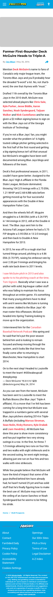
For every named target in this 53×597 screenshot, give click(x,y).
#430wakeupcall (33, 372)
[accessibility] (48, 3)
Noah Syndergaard (24, 110)
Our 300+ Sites (40, 537)
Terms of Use (39, 548)
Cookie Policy (9, 553)
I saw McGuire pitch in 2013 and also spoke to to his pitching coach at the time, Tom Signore (26, 277)
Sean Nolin (9, 424)
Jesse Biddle (24, 106)
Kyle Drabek (40, 424)
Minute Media (17, 575)
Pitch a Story (39, 543)
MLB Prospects (17, 513)
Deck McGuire (21, 69)
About (5, 532)
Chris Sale (40, 101)
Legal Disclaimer (41, 553)
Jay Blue (10, 62)
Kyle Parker (9, 106)
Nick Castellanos (26, 114)
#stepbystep (10, 376)
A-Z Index (37, 558)
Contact (6, 537)
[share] (47, 61)
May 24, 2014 (27, 384)
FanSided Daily (10, 543)
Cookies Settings (11, 568)
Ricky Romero (24, 424)
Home (5, 513)
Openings (37, 532)
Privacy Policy (10, 548)
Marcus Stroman (34, 420)
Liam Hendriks (16, 429)
